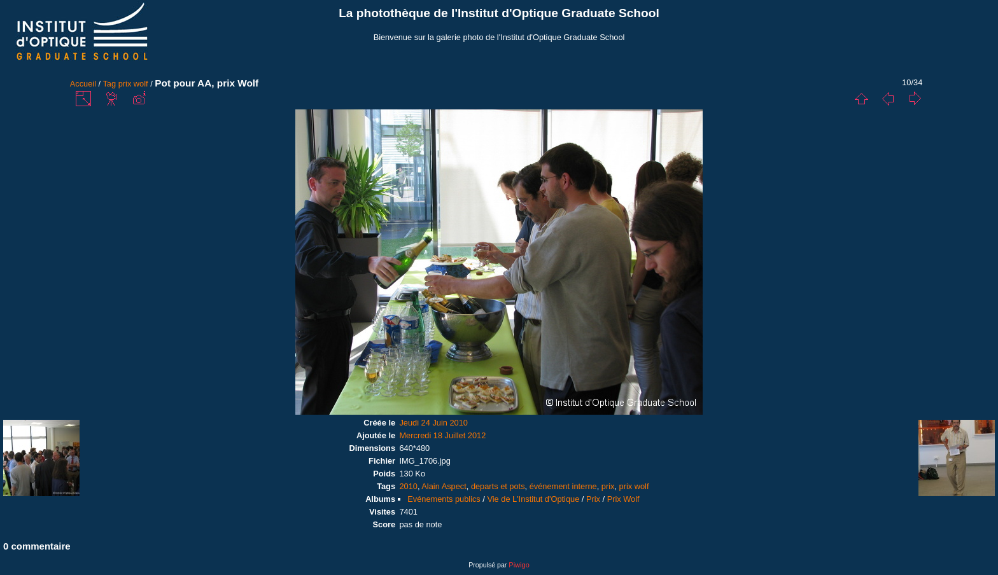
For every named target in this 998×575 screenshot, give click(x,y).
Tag (109, 83)
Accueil (83, 83)
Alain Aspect (443, 486)
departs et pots (498, 486)
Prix (593, 499)
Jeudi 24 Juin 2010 (433, 422)
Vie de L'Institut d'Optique (533, 499)
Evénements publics (444, 499)
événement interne (563, 486)
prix (608, 486)
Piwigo (519, 565)
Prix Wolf (623, 499)
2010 (408, 486)
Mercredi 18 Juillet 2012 (442, 435)
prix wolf (133, 83)
